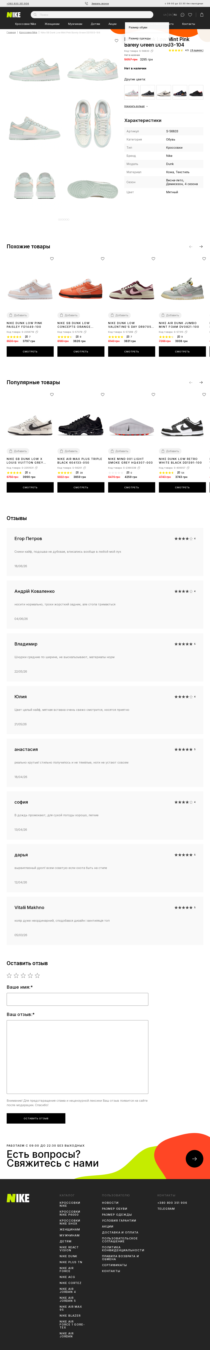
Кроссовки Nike (25, 24)
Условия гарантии (119, 1217)
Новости (110, 1200)
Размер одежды (117, 1211)
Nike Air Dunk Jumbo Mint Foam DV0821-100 (179, 322)
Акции (112, 24)
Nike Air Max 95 (71, 1305)
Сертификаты (114, 1262)
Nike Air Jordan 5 (68, 1297)
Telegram (166, 1205)
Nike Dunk (68, 1253)
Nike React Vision (69, 1246)
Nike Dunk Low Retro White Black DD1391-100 (180, 458)
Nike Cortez (71, 1280)
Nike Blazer (70, 1312)
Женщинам (52, 24)
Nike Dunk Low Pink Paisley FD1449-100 (24, 322)
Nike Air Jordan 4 (68, 1288)
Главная (11, 32)
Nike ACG (67, 1274)
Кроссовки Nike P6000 (70, 1210)
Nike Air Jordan (67, 1332)
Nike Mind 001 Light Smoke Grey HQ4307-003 (130, 458)
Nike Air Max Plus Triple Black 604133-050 (79, 458)
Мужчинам (75, 24)
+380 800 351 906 (18, 3)
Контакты (188, 24)
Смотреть (30, 348)
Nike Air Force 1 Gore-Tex (72, 1321)
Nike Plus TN (71, 1259)
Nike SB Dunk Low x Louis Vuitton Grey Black (25, 458)
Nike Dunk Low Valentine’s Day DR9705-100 (130, 322)
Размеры (131, 24)
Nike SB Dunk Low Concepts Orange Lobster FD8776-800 (75, 322)
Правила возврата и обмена (120, 1255)
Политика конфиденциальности (123, 1246)
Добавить (20, 312)
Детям (95, 24)
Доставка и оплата (161, 24)
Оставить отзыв (36, 1115)
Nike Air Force (67, 1267)
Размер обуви (114, 1205)
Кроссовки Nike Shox (70, 1219)
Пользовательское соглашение (120, 1237)
